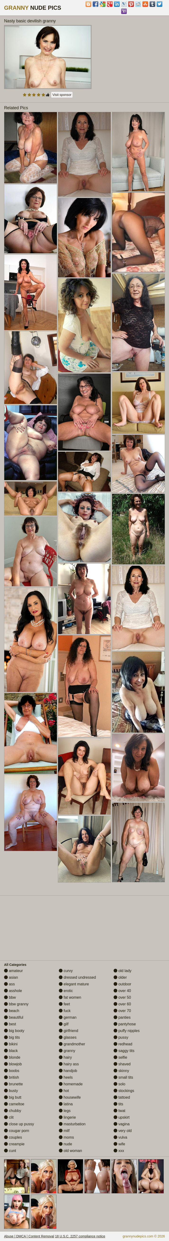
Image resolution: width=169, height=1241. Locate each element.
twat (119, 1111)
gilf (64, 1024)
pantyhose (125, 1024)
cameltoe (14, 1104)
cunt (10, 1151)
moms (66, 1137)
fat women (70, 997)
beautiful (13, 1017)
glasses (68, 1037)
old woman (70, 1151)
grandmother (72, 1044)
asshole (13, 991)
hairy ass (69, 1064)
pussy (121, 1037)
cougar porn (16, 1131)
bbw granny (16, 1004)
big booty (14, 1031)
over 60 (122, 1004)
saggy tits (124, 1051)
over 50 (122, 997)
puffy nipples (127, 1031)
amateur (13, 971)
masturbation (72, 1124)
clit (9, 1117)
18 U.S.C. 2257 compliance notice (80, 1236)
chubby (12, 1111)
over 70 (122, 1011)
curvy (66, 971)
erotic (66, 991)
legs (65, 1111)
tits (118, 1104)
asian (11, 977)
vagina (122, 1124)
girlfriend (68, 1031)
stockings (124, 1091)
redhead (123, 1044)
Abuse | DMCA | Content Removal (29, 1236)
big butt (12, 1097)
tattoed (122, 1097)
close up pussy (19, 1124)
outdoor (122, 984)
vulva (120, 1137)
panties (122, 1017)
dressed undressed (77, 977)
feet (64, 1004)
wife (119, 1144)
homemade (71, 1084)
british (11, 1077)
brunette (13, 1084)
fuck (65, 1011)
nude (65, 1144)
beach (11, 1011)
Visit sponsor (61, 95)
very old (123, 1131)
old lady (123, 971)
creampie (14, 1144)
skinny (121, 1071)
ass (9, 984)
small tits (123, 1077)
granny (67, 1051)
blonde (12, 1057)
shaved (122, 1064)
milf (64, 1131)
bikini (11, 1044)
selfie (120, 1057)
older (120, 977)
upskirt (122, 1117)
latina (66, 1104)
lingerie (67, 1117)
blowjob (13, 1064)
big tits (12, 1037)
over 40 (122, 991)
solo (119, 1084)
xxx (119, 1151)
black (11, 1051)
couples (13, 1137)
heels (66, 1077)
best (10, 1024)
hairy (65, 1057)
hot (64, 1091)
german (68, 1017)
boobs (11, 1071)
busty (11, 1091)
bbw (10, 997)
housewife (70, 1097)
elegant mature (74, 984)
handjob (68, 1071)
